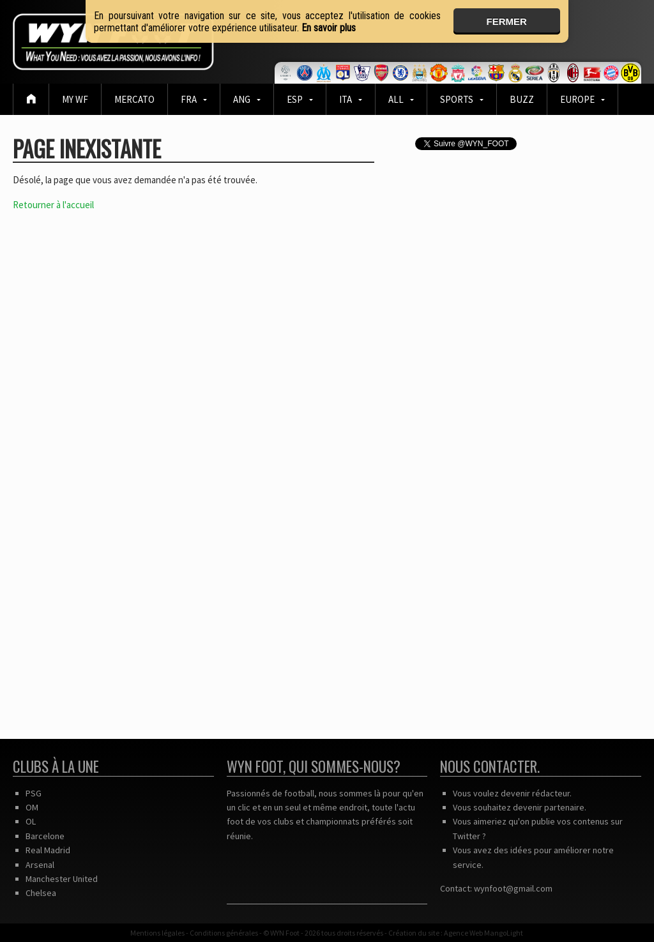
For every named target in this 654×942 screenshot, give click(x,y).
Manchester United (62, 879)
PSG (34, 793)
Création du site (413, 933)
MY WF (75, 99)
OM (32, 807)
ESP (295, 99)
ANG (241, 99)
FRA (189, 99)
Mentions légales (157, 933)
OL (31, 821)
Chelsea (41, 893)
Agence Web (463, 933)
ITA (345, 99)
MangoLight (503, 933)
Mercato (134, 99)
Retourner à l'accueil (53, 205)
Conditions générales (224, 933)
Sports (456, 99)
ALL (396, 99)
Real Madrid (48, 850)
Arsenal (40, 864)
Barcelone (45, 836)
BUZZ (522, 99)
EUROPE (577, 99)
